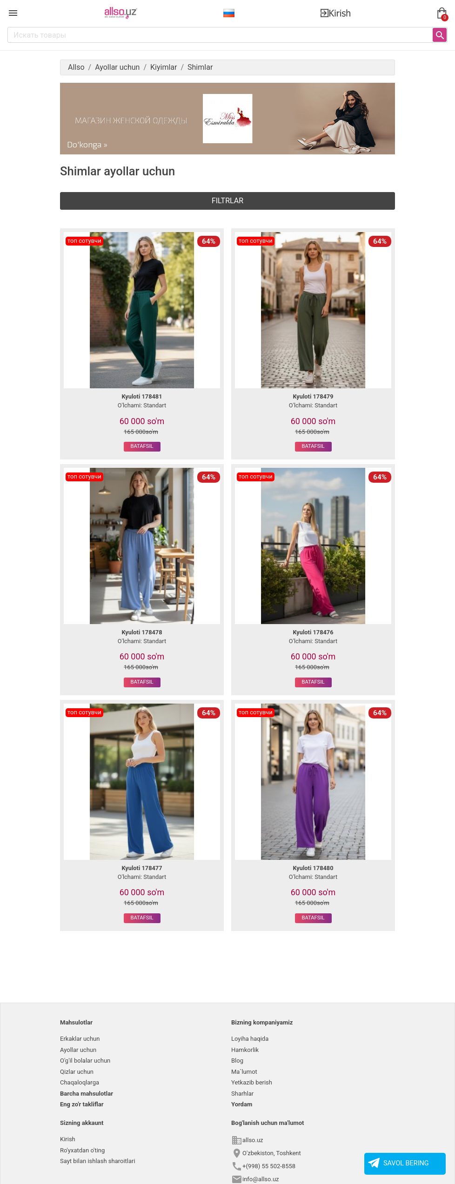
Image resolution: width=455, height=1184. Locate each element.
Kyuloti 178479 (313, 396)
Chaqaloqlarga (79, 1082)
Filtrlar (227, 200)
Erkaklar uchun (80, 1038)
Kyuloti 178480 (313, 868)
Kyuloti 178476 (313, 632)
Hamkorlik (245, 1049)
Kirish (67, 1139)
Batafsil (142, 446)
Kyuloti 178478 (141, 632)
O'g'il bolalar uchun (85, 1060)
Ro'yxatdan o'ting (82, 1150)
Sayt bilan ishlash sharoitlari (97, 1160)
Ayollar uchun (78, 1049)
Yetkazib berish (251, 1082)
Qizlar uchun (77, 1071)
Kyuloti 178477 (141, 868)
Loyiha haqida (249, 1038)
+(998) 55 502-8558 (268, 1166)
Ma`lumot (244, 1071)
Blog (237, 1060)
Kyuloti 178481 (141, 396)
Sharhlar (242, 1093)
